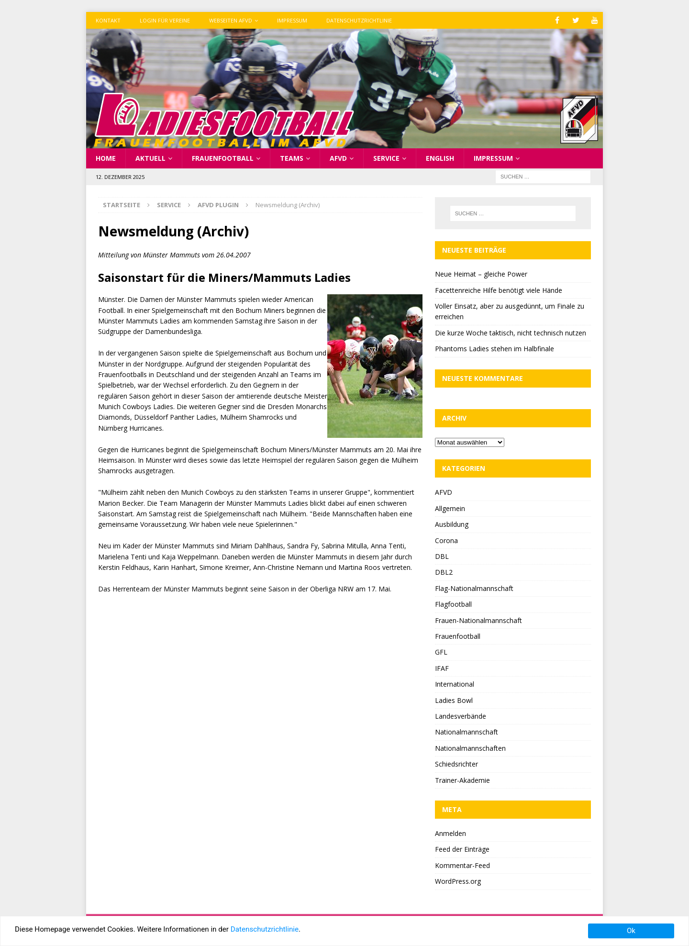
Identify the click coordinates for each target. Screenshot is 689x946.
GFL (441, 652)
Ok (631, 930)
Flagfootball (453, 604)
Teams (291, 158)
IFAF (442, 668)
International (454, 684)
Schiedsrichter (456, 763)
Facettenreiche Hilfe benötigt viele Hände (498, 290)
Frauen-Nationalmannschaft (478, 620)
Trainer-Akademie (462, 780)
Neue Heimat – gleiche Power (481, 273)
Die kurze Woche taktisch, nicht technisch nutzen (510, 332)
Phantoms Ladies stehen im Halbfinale (494, 348)
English (440, 158)
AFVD (338, 158)
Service (386, 158)
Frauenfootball (223, 158)
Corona (446, 540)
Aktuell (150, 158)
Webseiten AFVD (230, 20)
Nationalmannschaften (470, 748)
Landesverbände (460, 716)
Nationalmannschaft (466, 731)
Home (106, 158)
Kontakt (108, 20)
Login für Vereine (165, 20)
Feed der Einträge (462, 849)
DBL (442, 556)
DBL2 (444, 572)
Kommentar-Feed (462, 865)
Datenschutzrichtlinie (359, 20)
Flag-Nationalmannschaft (474, 588)
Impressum (292, 20)
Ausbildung (451, 524)
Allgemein (450, 508)
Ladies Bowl (454, 700)
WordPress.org (458, 881)
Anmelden (450, 833)
